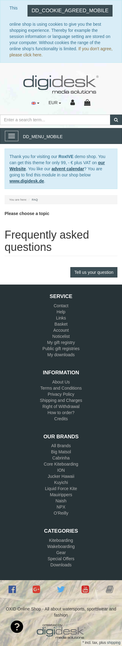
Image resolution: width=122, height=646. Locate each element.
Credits (61, 418)
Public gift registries (61, 348)
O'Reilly (61, 513)
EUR (55, 102)
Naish (61, 500)
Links (61, 317)
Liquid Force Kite (61, 488)
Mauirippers (61, 494)
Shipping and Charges (61, 400)
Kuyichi (61, 482)
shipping (113, 642)
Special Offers (61, 558)
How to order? (61, 412)
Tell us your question (93, 272)
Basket (61, 324)
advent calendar (68, 168)
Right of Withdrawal (61, 406)
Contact (61, 305)
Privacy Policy (61, 394)
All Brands (61, 445)
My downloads (61, 354)
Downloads (61, 564)
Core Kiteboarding (61, 464)
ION (61, 470)
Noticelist (61, 336)
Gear (61, 552)
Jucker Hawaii (61, 476)
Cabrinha (61, 457)
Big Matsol (61, 451)
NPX (61, 506)
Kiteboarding (61, 540)
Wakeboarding (61, 546)
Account (61, 330)
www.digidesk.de (26, 181)
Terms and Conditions (61, 388)
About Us (61, 382)
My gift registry (61, 342)
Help (61, 311)
